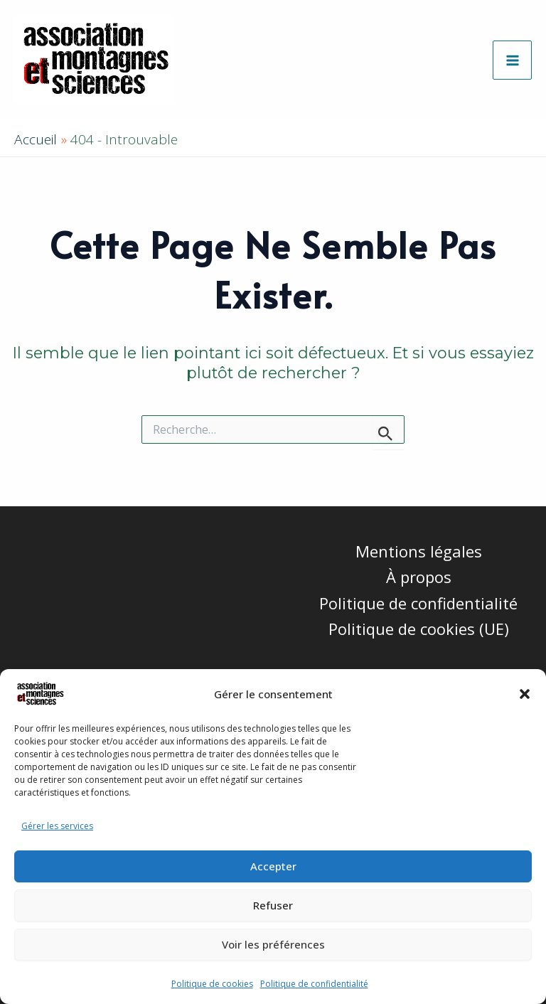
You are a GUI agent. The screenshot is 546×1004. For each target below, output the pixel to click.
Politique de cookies (212, 984)
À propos (418, 576)
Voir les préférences (273, 944)
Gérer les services (57, 826)
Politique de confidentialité (314, 984)
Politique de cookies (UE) (418, 628)
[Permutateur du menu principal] (512, 60)
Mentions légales (418, 551)
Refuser (273, 905)
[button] (525, 694)
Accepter (273, 866)
